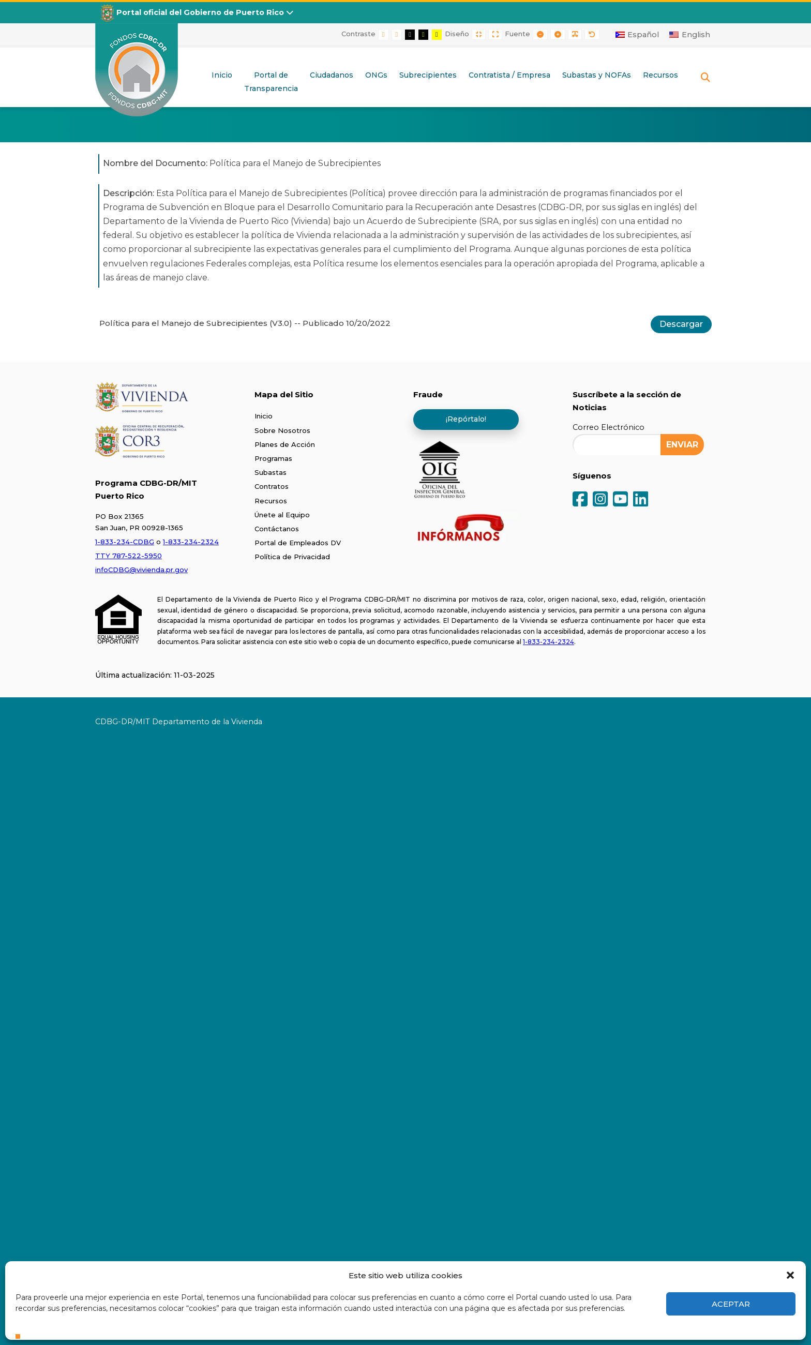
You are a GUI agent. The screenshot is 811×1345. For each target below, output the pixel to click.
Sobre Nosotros (282, 430)
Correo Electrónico (608, 427)
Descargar (681, 324)
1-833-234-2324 (191, 541)
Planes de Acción (284, 444)
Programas (273, 458)
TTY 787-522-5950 (128, 555)
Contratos (271, 486)
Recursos (270, 501)
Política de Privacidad (292, 556)
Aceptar (731, 1304)
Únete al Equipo (282, 515)
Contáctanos (276, 529)
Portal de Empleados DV (297, 543)
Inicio (263, 416)
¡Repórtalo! (466, 419)
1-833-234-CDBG (124, 541)
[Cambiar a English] (689, 34)
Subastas (270, 472)
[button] (790, 1275)
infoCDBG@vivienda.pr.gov (141, 569)
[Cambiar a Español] (637, 34)
